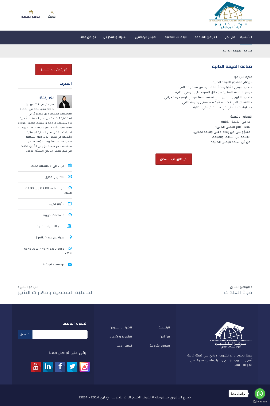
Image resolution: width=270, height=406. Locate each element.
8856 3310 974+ (53, 248)
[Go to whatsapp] (260, 393)
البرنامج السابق (240, 287)
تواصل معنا (88, 39)
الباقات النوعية (176, 39)
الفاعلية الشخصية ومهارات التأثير (56, 292)
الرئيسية (246, 39)
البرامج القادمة (206, 39)
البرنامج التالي (29, 287)
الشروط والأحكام (120, 336)
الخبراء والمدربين (115, 39)
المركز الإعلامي (146, 39)
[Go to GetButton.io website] (260, 401)
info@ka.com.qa (54, 264)
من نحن (229, 39)
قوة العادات (238, 292)
